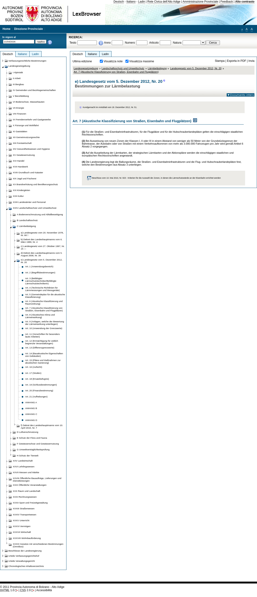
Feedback (226, 1)
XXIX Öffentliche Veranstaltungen (29, 485)
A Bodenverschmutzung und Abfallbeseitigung (40, 214)
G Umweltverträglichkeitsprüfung (33, 449)
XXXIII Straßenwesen (24, 508)
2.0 (25, 590)
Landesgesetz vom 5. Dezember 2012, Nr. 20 (195, 68)
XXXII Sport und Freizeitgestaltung (30, 502)
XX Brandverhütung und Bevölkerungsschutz (35, 184)
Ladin (141, 1)
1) (164, 80)
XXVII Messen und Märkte (26, 472)
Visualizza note (113, 61)
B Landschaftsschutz (27, 220)
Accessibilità (44, 590)
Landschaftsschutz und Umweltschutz (123, 68)
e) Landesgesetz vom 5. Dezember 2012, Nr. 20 (41, 261)
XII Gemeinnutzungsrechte (26, 137)
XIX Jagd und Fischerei (24, 178)
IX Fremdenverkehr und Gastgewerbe (32, 119)
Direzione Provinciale (28, 29)
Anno (107, 42)
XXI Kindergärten (21, 190)
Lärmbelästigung (157, 68)
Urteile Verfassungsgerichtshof (23, 556)
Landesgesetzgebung (86, 68)
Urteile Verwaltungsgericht (21, 561)
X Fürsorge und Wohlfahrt (26, 125)
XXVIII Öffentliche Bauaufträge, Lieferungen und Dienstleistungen (37, 479)
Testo (72, 42)
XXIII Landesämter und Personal (29, 202)
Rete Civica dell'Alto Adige (164, 1)
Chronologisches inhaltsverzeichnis (26, 566)
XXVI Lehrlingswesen (23, 466)
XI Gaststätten (20, 131)
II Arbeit (17, 78)
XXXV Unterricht (21, 520)
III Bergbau (18, 84)
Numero (130, 42)
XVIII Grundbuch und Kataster (28, 172)
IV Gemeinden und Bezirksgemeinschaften (34, 90)
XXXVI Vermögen (22, 526)
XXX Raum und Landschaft (26, 491)
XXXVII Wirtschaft (22, 532)
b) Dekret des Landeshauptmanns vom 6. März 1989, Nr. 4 (41, 240)
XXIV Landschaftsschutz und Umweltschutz (34, 208)
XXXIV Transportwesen (24, 514)
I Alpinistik (18, 72)
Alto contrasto (244, 1)
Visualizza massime (141, 61)
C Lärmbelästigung (26, 226)
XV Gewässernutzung (24, 155)
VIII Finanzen (19, 113)
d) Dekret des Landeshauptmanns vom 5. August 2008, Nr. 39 (41, 254)
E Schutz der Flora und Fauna (32, 438)
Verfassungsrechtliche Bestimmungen (27, 60)
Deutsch (119, 1)
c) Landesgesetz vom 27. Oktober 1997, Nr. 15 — (43, 247)
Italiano (130, 1)
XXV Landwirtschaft (23, 460)
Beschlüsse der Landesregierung (25, 550)
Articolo (154, 42)
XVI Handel (18, 161)
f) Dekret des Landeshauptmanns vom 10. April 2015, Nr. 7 (42, 426)
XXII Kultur (18, 196)
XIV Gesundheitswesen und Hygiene (31, 149)
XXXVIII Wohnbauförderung (27, 538)
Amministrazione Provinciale (200, 1)
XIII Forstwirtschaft (22, 143)
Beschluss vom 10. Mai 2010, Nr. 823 (109, 178)
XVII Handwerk (20, 166)
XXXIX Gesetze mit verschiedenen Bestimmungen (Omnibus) (38, 545)
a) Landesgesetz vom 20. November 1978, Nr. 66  (42, 233)
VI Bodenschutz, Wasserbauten (29, 102)
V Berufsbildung (21, 96)
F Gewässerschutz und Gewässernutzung (38, 443)
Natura (177, 42)
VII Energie (18, 108)
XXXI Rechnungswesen (25, 497)
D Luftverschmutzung (27, 432)
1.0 (7, 590)
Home (6, 29)
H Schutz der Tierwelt (27, 455)
